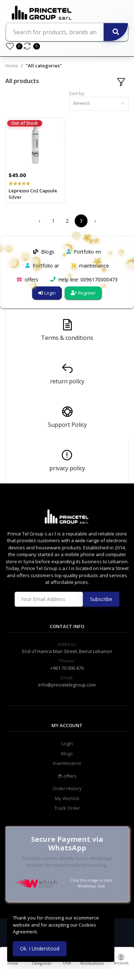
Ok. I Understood (39, 948)
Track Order (67, 808)
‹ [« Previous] (39, 220)
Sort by (76, 93)
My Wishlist (67, 798)
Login (47, 293)
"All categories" (44, 65)
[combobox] (99, 104)
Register (83, 293)
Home (11, 65)
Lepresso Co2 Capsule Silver (33, 193)
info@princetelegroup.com (67, 685)
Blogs (67, 753)
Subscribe (101, 599)
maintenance (67, 763)
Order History (67, 788)
